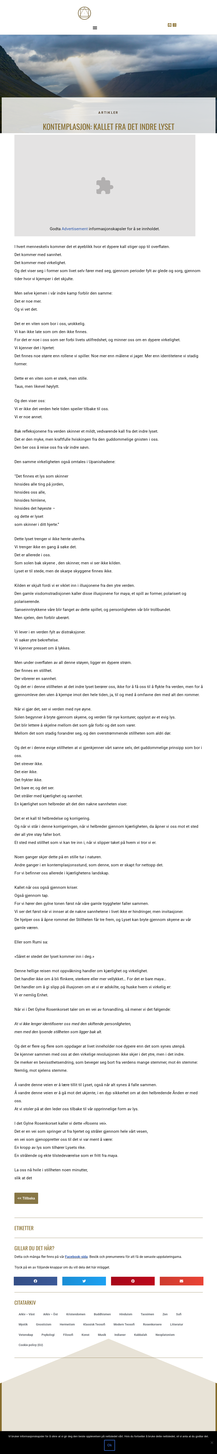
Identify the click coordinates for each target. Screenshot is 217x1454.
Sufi (178, 1314)
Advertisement (75, 228)
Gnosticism (43, 1324)
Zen (165, 1314)
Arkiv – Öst (50, 1314)
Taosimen (147, 1314)
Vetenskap (26, 1334)
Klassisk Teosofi (94, 1324)
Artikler (108, 113)
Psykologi (48, 1334)
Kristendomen (75, 1314)
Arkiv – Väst (27, 1314)
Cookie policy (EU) (31, 1345)
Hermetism (67, 1324)
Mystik (23, 1324)
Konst (85, 1334)
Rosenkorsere (152, 1324)
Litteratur (176, 1324)
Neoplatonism (165, 1334)
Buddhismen (102, 1314)
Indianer (120, 1334)
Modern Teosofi (124, 1324)
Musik (102, 1334)
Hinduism (125, 1314)
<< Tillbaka (26, 1198)
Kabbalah (140, 1334)
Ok (109, 1445)
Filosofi (68, 1334)
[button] (94, 27)
